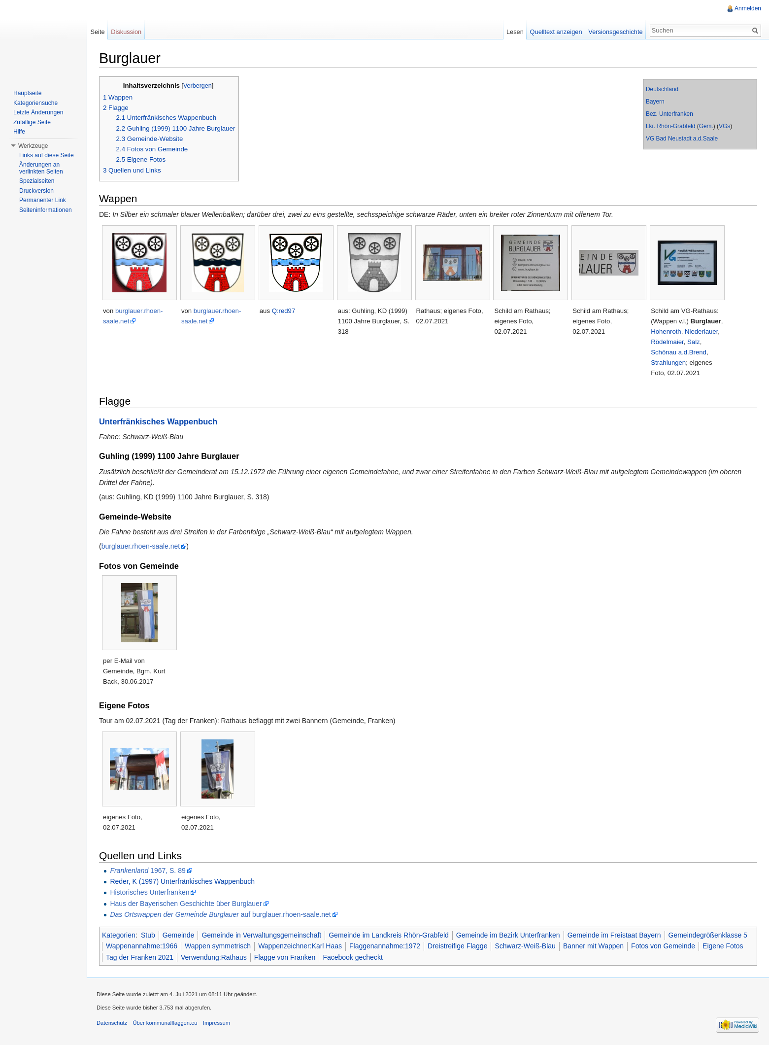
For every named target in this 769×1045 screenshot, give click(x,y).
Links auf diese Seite (46, 155)
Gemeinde (179, 935)
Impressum (216, 1023)
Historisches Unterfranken (149, 892)
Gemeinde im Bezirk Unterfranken (508, 935)
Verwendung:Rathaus (214, 957)
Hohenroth (666, 331)
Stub (148, 935)
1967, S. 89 (147, 870)
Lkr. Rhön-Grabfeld (670, 126)
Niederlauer (701, 331)
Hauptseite (27, 93)
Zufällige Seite (32, 122)
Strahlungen (668, 362)
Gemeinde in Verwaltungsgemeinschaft (261, 935)
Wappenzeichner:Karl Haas (300, 946)
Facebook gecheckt (352, 957)
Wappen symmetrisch (218, 946)
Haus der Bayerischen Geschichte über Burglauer (186, 903)
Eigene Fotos (722, 946)
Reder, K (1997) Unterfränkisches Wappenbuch (182, 881)
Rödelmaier (667, 342)
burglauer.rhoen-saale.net (140, 546)
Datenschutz (112, 1023)
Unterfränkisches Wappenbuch (158, 421)
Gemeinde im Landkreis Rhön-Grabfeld (389, 935)
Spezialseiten (36, 180)
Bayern (655, 101)
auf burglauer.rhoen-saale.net (220, 914)
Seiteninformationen (45, 210)
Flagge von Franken (285, 957)
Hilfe (19, 131)
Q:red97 (284, 310)
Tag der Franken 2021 (139, 957)
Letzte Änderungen (38, 112)
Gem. (706, 126)
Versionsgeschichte (615, 31)
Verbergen (197, 85)
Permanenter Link (42, 200)
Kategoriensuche (35, 103)
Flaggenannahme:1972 (384, 946)
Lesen (515, 31)
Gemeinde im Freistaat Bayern (614, 935)
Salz (693, 342)
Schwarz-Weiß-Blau (525, 946)
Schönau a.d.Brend (678, 352)
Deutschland (662, 89)
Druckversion (36, 190)
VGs (724, 126)
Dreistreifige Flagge (457, 946)
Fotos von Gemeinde (663, 946)
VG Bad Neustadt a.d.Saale (682, 138)
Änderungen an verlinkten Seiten (41, 168)
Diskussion (126, 31)
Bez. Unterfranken (669, 113)
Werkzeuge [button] (33, 145)
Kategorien (118, 935)
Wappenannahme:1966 (141, 946)
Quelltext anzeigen (556, 31)
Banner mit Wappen (593, 946)
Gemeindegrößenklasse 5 (708, 935)
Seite (97, 31)
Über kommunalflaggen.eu (165, 1023)
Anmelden (748, 8)
